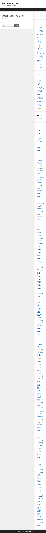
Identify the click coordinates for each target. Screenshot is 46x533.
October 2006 (39, 411)
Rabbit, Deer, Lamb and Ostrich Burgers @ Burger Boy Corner (40, 81)
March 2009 (39, 379)
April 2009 (39, 378)
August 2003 (39, 492)
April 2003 (39, 498)
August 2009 (39, 371)
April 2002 (39, 525)
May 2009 (39, 376)
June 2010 (39, 347)
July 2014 (39, 237)
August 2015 (39, 208)
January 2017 (39, 170)
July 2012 (39, 291)
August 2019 (39, 135)
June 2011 (39, 320)
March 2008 (39, 407)
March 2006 (39, 424)
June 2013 (39, 266)
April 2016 (39, 188)
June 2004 (39, 467)
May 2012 (39, 294)
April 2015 (39, 214)
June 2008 (39, 402)
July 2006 (39, 417)
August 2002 (39, 519)
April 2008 (39, 405)
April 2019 (39, 139)
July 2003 (39, 493)
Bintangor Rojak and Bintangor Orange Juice (40, 98)
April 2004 (39, 471)
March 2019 (39, 141)
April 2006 (39, 422)
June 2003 (39, 495)
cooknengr (39, 101)
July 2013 (39, 264)
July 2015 (39, 209)
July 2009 (39, 373)
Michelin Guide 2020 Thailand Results (40, 27)
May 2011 (39, 322)
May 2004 (39, 469)
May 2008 (39, 404)
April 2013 (39, 269)
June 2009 (39, 375)
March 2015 (39, 216)
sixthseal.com (10, 3)
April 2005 (39, 443)
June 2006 (39, 419)
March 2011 (39, 325)
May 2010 (39, 349)
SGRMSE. (38, 86)
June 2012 (39, 293)
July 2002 (39, 520)
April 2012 (39, 296)
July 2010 (39, 346)
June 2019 (39, 136)
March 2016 (39, 190)
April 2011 (39, 323)
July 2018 (39, 162)
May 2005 (39, 442)
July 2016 (39, 183)
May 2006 (39, 421)
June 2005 (39, 440)
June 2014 (39, 238)
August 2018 (39, 160)
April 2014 (39, 242)
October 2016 (39, 177)
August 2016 (39, 182)
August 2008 (39, 399)
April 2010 (39, 351)
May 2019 (39, 138)
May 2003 (39, 496)
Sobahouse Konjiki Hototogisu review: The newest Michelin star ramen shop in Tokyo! (40, 41)
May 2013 (39, 267)
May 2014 (39, 240)
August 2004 (39, 464)
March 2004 (39, 472)
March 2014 (39, 243)
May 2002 (39, 524)
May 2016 (39, 187)
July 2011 (39, 319)
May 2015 (39, 213)
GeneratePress (30, 531)
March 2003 (39, 500)
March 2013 (39, 270)
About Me (3, 9)
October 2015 (39, 203)
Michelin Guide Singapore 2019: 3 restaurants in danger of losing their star (40, 33)
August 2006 (39, 416)
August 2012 (39, 290)
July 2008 (39, 400)
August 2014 (39, 235)
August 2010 (39, 344)
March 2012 (39, 298)
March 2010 (39, 352)
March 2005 (39, 445)
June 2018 (39, 163)
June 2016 (39, 185)
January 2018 (39, 168)
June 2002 (39, 522)
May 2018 (39, 165)
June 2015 (39, 211)
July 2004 (39, 466)
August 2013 (39, 262)
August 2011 (39, 317)
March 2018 (39, 167)
